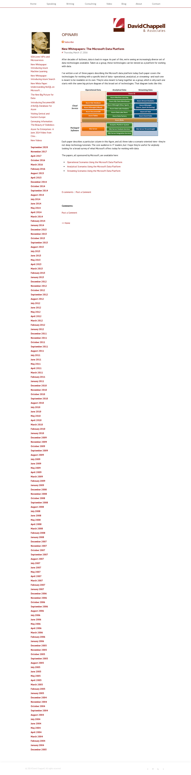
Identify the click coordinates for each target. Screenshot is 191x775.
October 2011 (38, 342)
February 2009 (38, 480)
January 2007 (37, 589)
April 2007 (36, 576)
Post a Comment (83, 192)
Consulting (90, 3)
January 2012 (37, 329)
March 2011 (37, 372)
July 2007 (35, 563)
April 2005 (36, 680)
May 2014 (36, 207)
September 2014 (39, 190)
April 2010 (36, 420)
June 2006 (36, 619)
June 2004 (36, 723)
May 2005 (36, 675)
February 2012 (38, 324)
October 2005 (38, 654)
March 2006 (37, 632)
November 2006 (39, 597)
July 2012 (35, 303)
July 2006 (35, 615)
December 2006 (39, 593)
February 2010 (38, 428)
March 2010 (37, 424)
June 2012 (36, 307)
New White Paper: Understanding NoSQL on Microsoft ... (42, 87)
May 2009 (36, 467)
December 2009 (39, 437)
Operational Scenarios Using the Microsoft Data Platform (94, 162)
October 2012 (38, 290)
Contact (156, 3)
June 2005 (36, 671)
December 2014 (39, 181)
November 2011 (39, 337)
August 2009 (37, 454)
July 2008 (35, 511)
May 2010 (36, 415)
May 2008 (36, 519)
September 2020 (39, 147)
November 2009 (39, 441)
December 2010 (39, 385)
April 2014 (36, 212)
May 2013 (36, 259)
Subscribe (68, 42)
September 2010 (39, 398)
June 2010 (36, 411)
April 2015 (36, 177)
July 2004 (35, 719)
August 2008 (37, 506)
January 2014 (37, 225)
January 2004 (37, 745)
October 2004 (38, 706)
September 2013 (39, 242)
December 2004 (39, 697)
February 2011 (38, 376)
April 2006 (36, 628)
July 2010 (35, 407)
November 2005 (39, 649)
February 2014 (38, 220)
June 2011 (36, 359)
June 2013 (36, 255)
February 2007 (38, 584)
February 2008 (38, 532)
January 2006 (37, 641)
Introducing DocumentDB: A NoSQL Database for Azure (43, 106)
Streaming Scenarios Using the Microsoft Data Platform (93, 170)
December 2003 (39, 749)
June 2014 (36, 203)
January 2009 (37, 485)
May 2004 (36, 727)
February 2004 (38, 740)
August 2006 (37, 610)
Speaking (51, 3)
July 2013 (35, 251)
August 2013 (37, 246)
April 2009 (36, 472)
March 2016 (37, 164)
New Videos (36, 140)
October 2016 (38, 160)
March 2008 (37, 528)
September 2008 (39, 502)
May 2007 (36, 571)
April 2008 (36, 524)
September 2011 (39, 346)
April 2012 (36, 316)
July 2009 (35, 459)
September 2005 (39, 658)
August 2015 (37, 173)
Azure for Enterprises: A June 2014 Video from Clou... (42, 132)
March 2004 (37, 736)
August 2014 (37, 194)
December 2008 (39, 489)
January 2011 (37, 381)
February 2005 (38, 688)
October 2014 (38, 186)
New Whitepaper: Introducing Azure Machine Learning (39, 68)
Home (33, 3)
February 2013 (38, 272)
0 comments (67, 192)
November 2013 (39, 233)
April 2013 (36, 264)
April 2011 (36, 368)
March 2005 (37, 684)
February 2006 (38, 636)
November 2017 (39, 151)
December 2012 (39, 281)
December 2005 (39, 645)
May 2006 (36, 623)
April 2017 (36, 155)
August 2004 (37, 714)
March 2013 (37, 268)
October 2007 (38, 550)
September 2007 (39, 554)
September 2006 (39, 606)
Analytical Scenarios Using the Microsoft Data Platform (94, 166)
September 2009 (39, 450)
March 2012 (37, 320)
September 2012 (39, 294)
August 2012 (37, 298)
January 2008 (37, 537)
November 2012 (39, 285)
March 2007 (37, 580)
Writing (70, 3)
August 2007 (37, 558)
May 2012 (36, 311)
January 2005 (37, 693)
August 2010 (37, 402)
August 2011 (37, 350)
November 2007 (39, 545)
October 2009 (38, 446)
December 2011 (39, 333)
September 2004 (39, 710)
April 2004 (36, 732)
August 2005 (37, 662)
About (139, 3)
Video (109, 3)
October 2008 (38, 498)
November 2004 (39, 701)
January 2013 (37, 277)
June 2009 (36, 463)
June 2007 (36, 567)
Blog (123, 3)
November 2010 (39, 389)
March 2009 (37, 476)
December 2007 (39, 541)
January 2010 (37, 433)
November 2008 (39, 493)
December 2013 (39, 229)
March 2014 (37, 216)
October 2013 (38, 238)
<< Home (66, 223)
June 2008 (36, 515)
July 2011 (35, 355)
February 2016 (38, 168)
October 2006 (38, 602)
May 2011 (36, 363)
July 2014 (35, 199)
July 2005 (35, 667)
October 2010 (38, 394)
